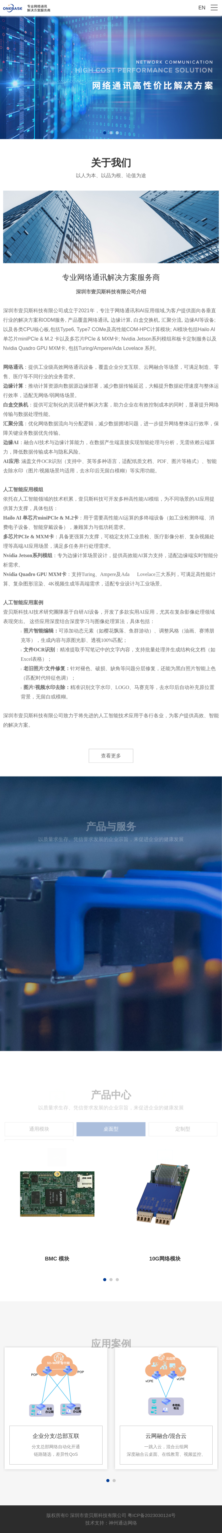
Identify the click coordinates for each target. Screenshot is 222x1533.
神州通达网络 (123, 1522)
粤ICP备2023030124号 (152, 1515)
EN (201, 7)
